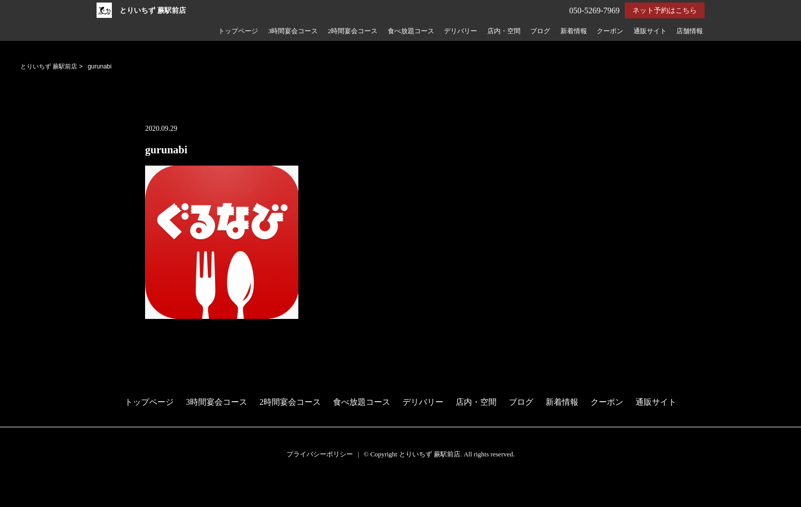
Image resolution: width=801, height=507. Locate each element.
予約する (17, 487)
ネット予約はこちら (664, 10)
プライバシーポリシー (320, 454)
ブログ (540, 31)
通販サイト (650, 31)
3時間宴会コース (293, 31)
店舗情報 (689, 31)
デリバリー (460, 31)
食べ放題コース (411, 31)
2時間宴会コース (353, 31)
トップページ (238, 31)
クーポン (610, 31)
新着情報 (573, 31)
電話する (17, 500)
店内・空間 (504, 31)
